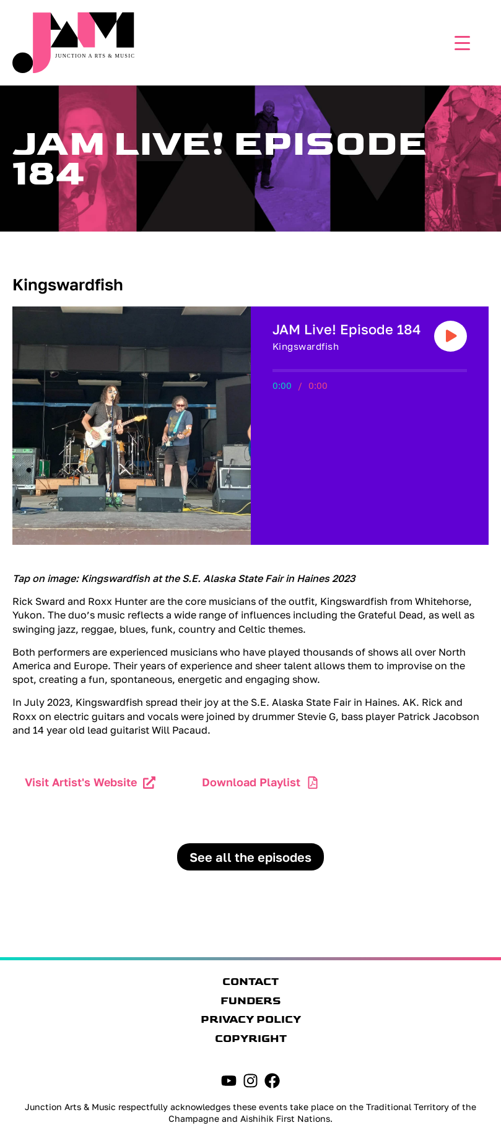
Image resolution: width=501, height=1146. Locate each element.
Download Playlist (251, 782)
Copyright (251, 1039)
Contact (250, 982)
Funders (250, 1001)
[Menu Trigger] (459, 42)
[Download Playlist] (313, 782)
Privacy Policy (251, 1020)
